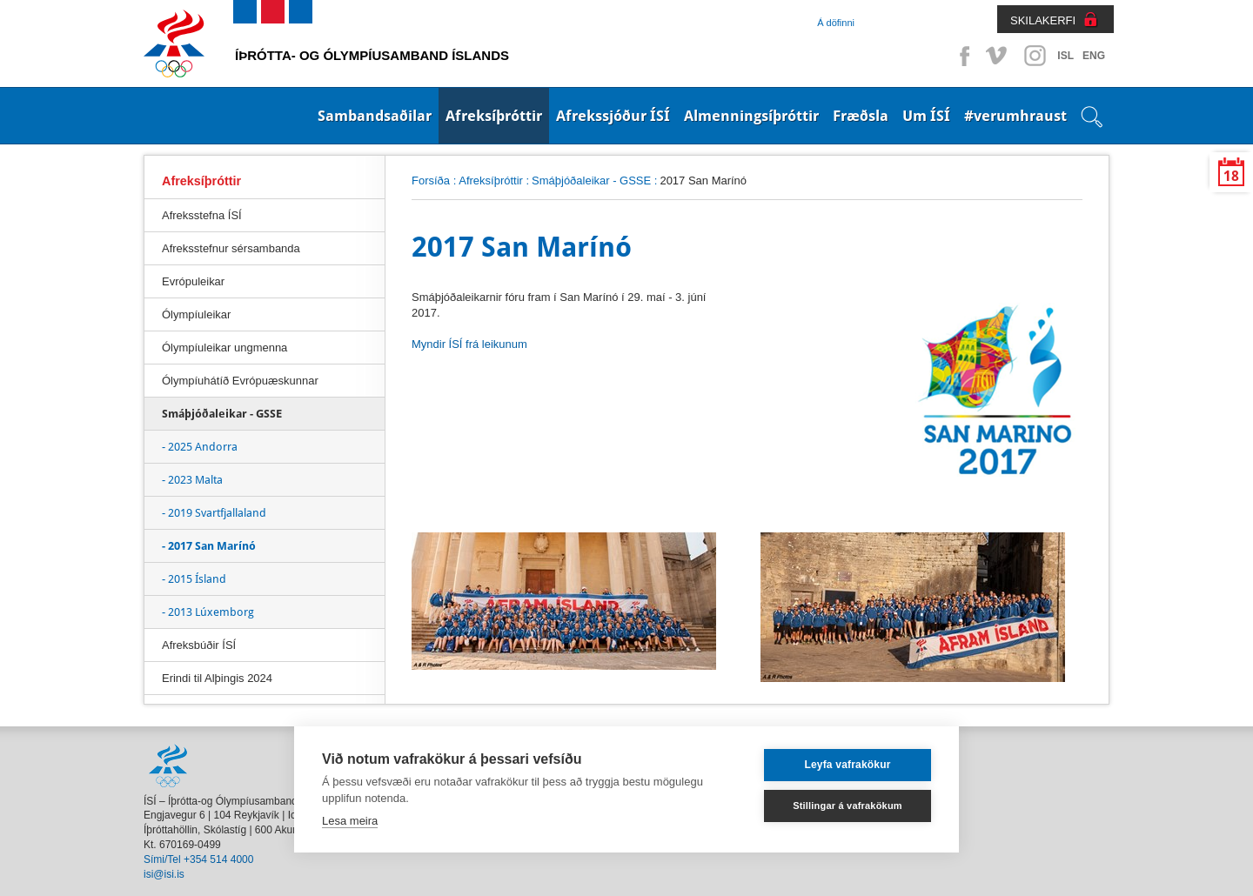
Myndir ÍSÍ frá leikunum (469, 344)
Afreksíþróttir (494, 115)
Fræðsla (860, 115)
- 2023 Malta (192, 479)
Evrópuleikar (193, 281)
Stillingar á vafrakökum (847, 805)
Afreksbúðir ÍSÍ (199, 645)
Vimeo (998, 56)
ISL (1065, 56)
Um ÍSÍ (926, 115)
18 (1231, 176)
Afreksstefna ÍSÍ (202, 215)
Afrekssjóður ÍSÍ (613, 115)
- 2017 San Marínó (209, 545)
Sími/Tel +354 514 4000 (198, 859)
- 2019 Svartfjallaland (214, 512)
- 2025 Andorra (200, 446)
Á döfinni (835, 22)
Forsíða (431, 180)
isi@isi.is (164, 874)
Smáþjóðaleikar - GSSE (591, 180)
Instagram (1035, 56)
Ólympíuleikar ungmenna (224, 347)
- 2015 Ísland (194, 578)
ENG (1093, 56)
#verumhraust (1015, 115)
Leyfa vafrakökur (847, 765)
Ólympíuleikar (196, 314)
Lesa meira (350, 820)
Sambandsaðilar (375, 115)
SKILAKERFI (1042, 20)
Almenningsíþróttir (751, 115)
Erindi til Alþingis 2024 (217, 678)
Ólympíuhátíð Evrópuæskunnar (240, 380)
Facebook (961, 56)
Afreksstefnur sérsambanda (231, 248)
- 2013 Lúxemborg (208, 612)
